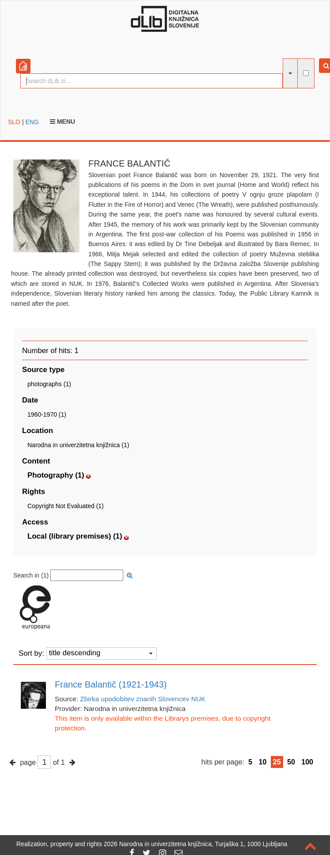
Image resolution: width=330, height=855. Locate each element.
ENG (31, 121)
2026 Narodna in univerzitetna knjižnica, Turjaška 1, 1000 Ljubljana (196, 843)
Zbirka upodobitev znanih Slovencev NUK (142, 699)
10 (263, 762)
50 (291, 762)
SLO (14, 121)
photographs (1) (49, 384)
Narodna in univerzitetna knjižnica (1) (78, 444)
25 (277, 762)
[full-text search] (306, 73)
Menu (62, 121)
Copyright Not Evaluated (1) (65, 505)
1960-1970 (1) (46, 414)
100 (307, 762)
